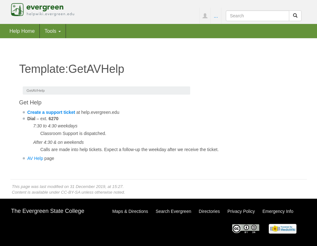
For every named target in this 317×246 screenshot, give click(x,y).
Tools (52, 31)
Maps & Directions (130, 211)
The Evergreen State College (47, 211)
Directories (209, 211)
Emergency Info (277, 211)
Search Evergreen (173, 211)
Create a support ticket (51, 112)
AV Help (35, 158)
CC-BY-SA (70, 192)
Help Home (22, 31)
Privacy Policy (241, 211)
